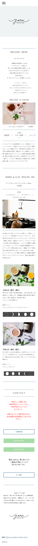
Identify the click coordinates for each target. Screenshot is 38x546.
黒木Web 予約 (19, 441)
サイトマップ (24, 537)
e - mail (19, 475)
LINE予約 (19, 432)
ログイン (4, 541)
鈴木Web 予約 (19, 449)
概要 (3, 537)
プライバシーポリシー (12, 537)
